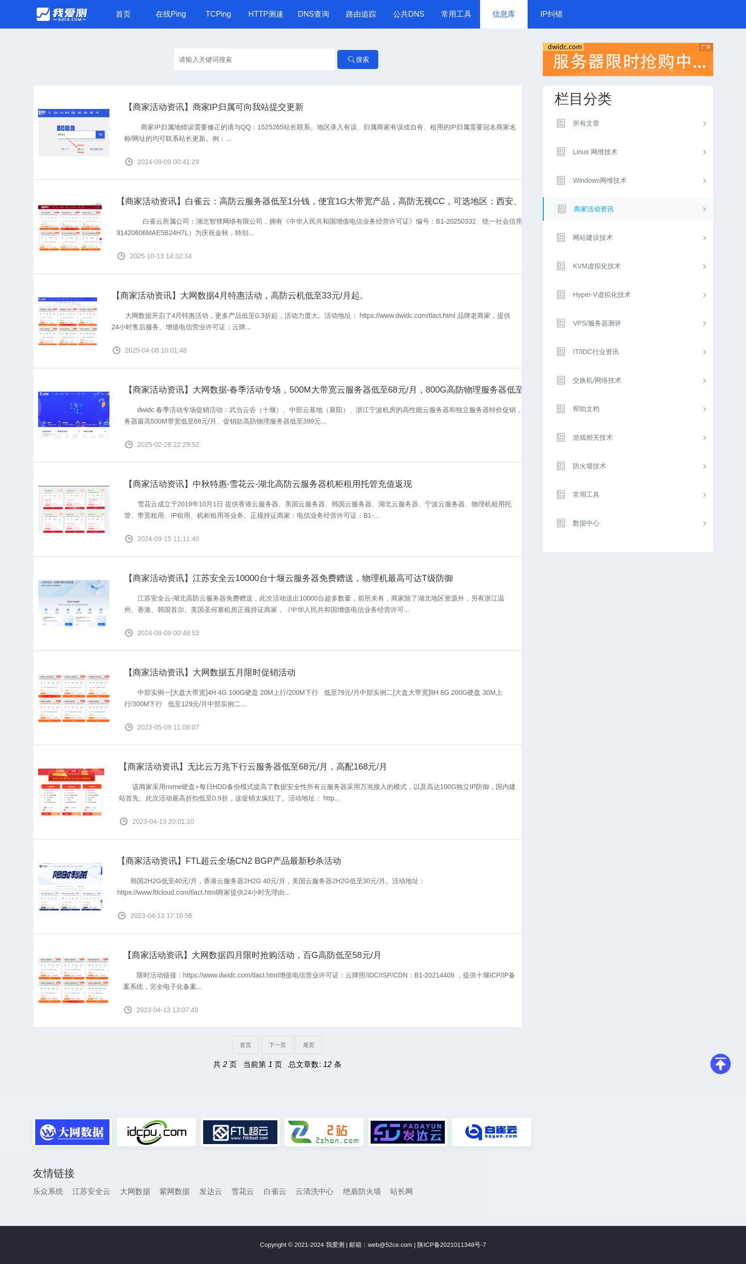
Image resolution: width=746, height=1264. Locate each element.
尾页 (308, 1045)
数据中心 (586, 523)
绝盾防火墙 (362, 1191)
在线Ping (171, 14)
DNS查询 (313, 14)
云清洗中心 (314, 1191)
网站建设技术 (593, 237)
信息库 (503, 14)
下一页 (277, 1045)
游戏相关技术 (593, 437)
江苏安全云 (91, 1191)
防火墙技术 (589, 466)
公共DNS (408, 14)
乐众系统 (48, 1191)
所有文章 (586, 123)
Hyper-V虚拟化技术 (601, 294)
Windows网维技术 (600, 180)
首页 (123, 14)
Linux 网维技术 (595, 152)
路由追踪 (361, 14)
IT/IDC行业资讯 (595, 352)
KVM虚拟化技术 (596, 266)
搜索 (357, 59)
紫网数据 (174, 1191)
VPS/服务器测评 (597, 323)
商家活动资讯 (594, 209)
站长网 (401, 1191)
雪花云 (242, 1191)
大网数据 (135, 1191)
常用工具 (456, 14)
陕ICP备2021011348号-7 (451, 1244)
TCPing (218, 14)
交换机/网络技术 (597, 380)
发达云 (210, 1191)
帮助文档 (586, 409)
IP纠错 (551, 14)
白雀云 (275, 1191)
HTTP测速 (266, 14)
